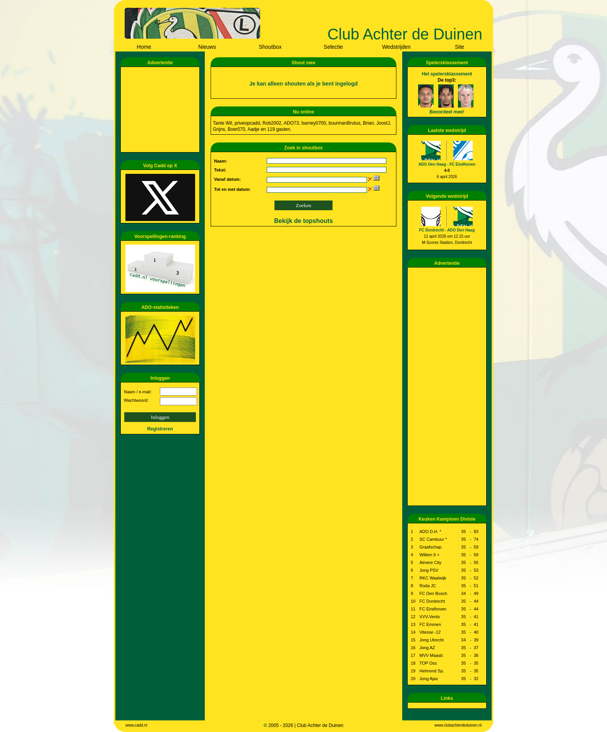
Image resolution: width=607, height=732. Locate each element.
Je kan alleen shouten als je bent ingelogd (303, 84)
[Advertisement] (161, 109)
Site (459, 47)
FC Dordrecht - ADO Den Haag (447, 230)
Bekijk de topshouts (303, 221)
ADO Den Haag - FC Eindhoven (446, 164)
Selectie (333, 47)
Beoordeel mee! (446, 112)
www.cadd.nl (136, 725)
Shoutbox (270, 47)
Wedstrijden (396, 47)
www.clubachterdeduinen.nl (458, 725)
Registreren (160, 429)
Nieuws (207, 47)
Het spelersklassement (447, 74)
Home (144, 47)
